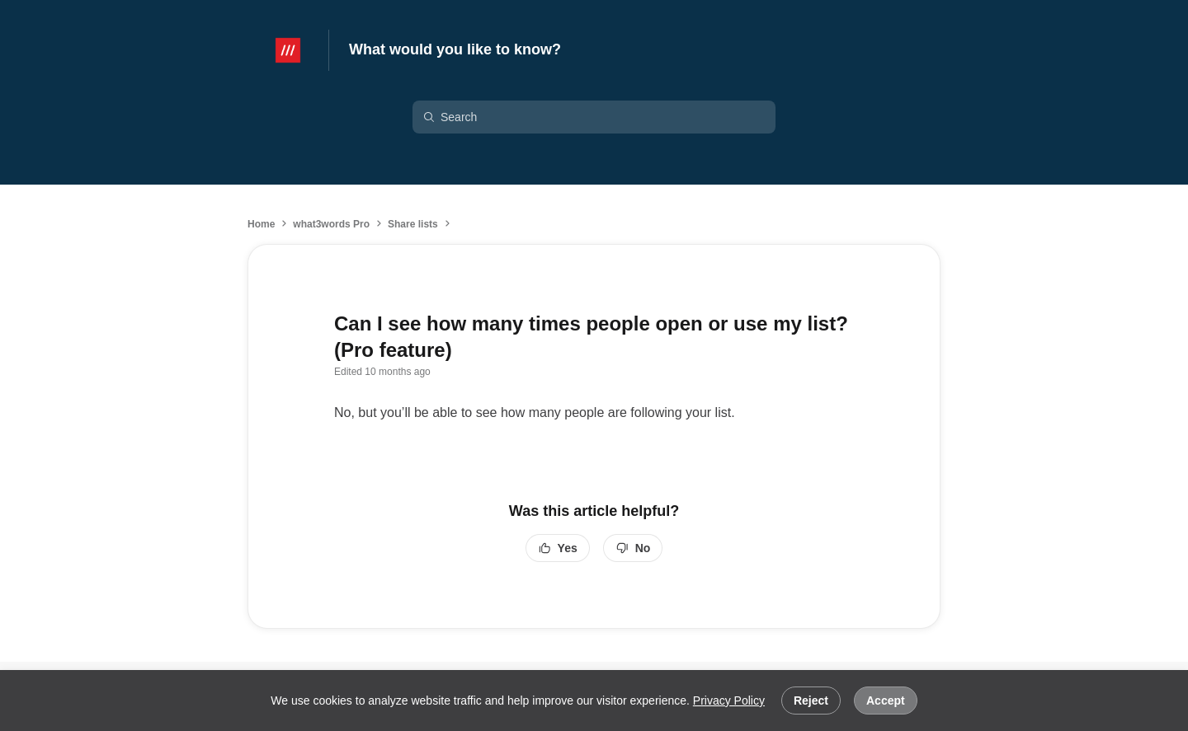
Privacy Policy (729, 700)
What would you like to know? (455, 49)
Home (261, 224)
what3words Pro (331, 224)
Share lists (413, 224)
